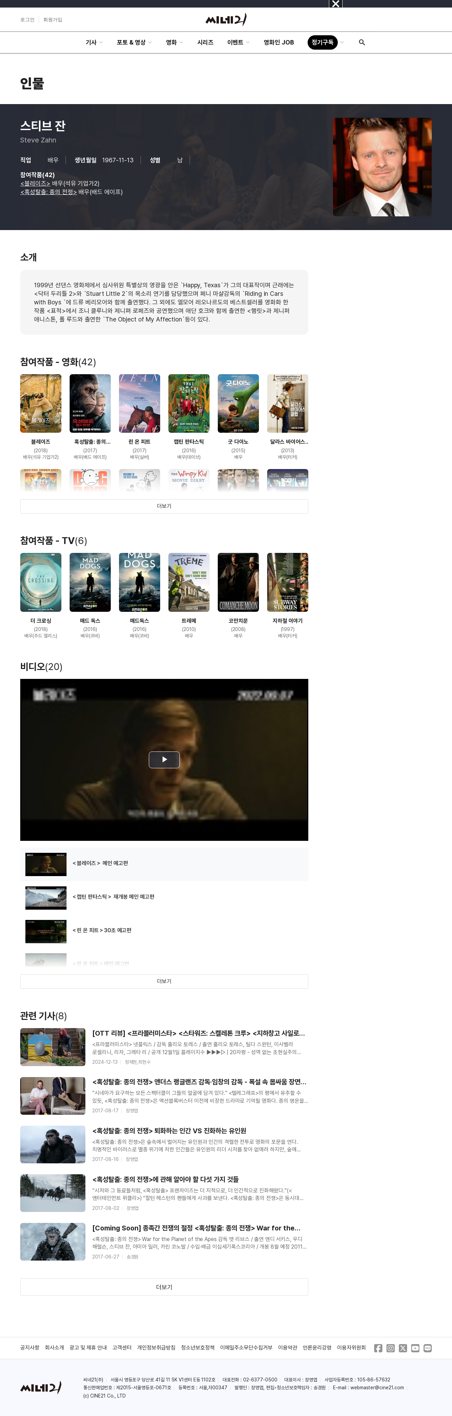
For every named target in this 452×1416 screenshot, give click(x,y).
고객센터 (122, 1347)
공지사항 (29, 1347)
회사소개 (54, 1347)
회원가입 (52, 19)
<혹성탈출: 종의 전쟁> (48, 191)
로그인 (27, 19)
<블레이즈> (35, 183)
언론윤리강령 (317, 1347)
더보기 (164, 506)
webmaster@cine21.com (377, 1387)
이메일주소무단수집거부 (246, 1347)
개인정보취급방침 (156, 1347)
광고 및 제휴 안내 (88, 1347)
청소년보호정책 (198, 1347)
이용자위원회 (351, 1347)
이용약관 (287, 1347)
